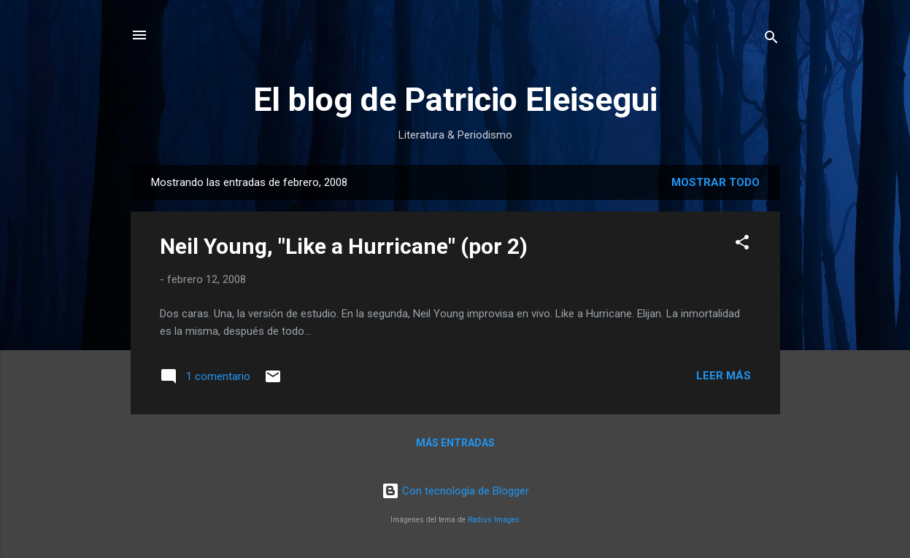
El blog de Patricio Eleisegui (455, 99)
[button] (742, 244)
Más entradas (455, 443)
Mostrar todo (715, 182)
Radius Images (494, 519)
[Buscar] (771, 40)
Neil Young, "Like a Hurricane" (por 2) (344, 246)
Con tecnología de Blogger (455, 490)
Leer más (723, 375)
